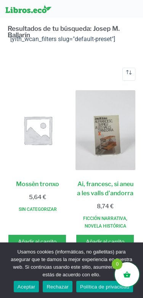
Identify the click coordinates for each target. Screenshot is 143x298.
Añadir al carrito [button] (37, 241)
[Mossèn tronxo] (38, 130)
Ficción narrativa (104, 218)
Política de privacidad (104, 287)
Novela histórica (105, 226)
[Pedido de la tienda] (128, 74)
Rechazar (58, 287)
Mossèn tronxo (37, 184)
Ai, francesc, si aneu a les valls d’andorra (105, 188)
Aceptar (26, 287)
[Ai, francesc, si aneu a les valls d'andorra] (106, 130)
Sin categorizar (38, 209)
